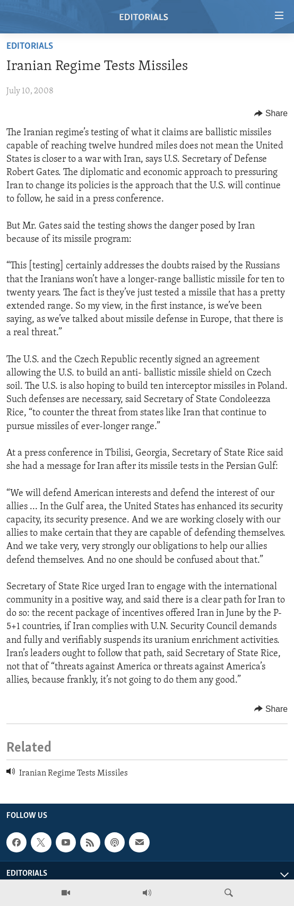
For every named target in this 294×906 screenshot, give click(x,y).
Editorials (29, 46)
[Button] (271, 113)
